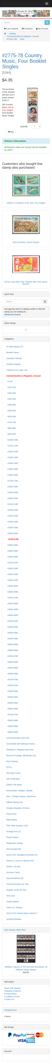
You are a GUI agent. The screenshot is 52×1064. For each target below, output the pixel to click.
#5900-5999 (12, 726)
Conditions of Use (12, 996)
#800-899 (11, 428)
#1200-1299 (12, 451)
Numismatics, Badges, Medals (19, 790)
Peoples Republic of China (17, 808)
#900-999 (11, 434)
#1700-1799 (12, 481)
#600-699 (11, 416)
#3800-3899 (12, 603)
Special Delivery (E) (14, 878)
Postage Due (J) (13, 831)
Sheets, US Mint (13, 866)
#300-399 (11, 399)
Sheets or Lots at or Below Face (20, 861)
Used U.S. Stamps (14, 907)
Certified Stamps (13, 364)
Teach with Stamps (12, 988)
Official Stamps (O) (14, 802)
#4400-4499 (12, 638)
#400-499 (11, 405)
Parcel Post (11, 814)
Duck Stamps (12, 761)
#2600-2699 (12, 533)
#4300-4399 (12, 633)
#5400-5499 (12, 697)
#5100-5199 (12, 679)
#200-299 (11, 393)
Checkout (27, 29)
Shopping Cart (10, 1010)
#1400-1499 (12, 463)
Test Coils (10, 896)
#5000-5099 (12, 674)
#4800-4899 (12, 662)
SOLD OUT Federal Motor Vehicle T (21, 913)
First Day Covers (13, 773)
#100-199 (11, 387)
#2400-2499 (12, 522)
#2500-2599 (12, 527)
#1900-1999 (12, 492)
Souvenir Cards (13, 872)
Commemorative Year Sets (18, 738)
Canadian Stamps (14, 358)
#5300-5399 (12, 691)
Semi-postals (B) (13, 849)
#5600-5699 (12, 709)
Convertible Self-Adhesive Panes (20, 744)
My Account (42, 29)
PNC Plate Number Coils (17, 826)
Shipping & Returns (12, 991)
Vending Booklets (13, 919)
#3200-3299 (12, 568)
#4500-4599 (12, 644)
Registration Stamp (14, 843)
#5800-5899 (12, 720)
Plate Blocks (11, 820)
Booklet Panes (12, 352)
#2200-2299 (12, 510)
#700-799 (11, 422)
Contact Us (9, 999)
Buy (11, 132)
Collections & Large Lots (16, 370)
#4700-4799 (12, 656)
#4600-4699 (12, 650)
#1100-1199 (12, 446)
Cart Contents (11, 29)
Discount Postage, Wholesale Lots (21, 755)
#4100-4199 (12, 621)
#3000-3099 (12, 557)
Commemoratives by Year (17, 884)
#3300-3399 (12, 574)
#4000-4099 (12, 615)
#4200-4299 (12, 627)
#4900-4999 (12, 668)
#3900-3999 (12, 609)
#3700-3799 (12, 598)
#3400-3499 (12, 580)
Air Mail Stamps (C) (14, 347)
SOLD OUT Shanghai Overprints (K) (22, 855)
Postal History (12, 837)
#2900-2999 (12, 551)
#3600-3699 (12, 592)
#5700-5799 (12, 714)
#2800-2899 (12, 545)
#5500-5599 (12, 703)
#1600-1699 (12, 475)
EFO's (9, 767)
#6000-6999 (12, 732)
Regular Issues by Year (16, 890)
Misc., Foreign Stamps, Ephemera (21, 796)
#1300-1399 (12, 457)
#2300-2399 (12, 516)
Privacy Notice (10, 994)
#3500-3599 (12, 586)
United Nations (12, 901)
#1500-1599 (12, 469)
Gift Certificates (13, 779)
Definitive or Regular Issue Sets (20, 750)
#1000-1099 (12, 440)
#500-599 (11, 411)
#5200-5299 (12, 685)
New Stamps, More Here (15, 930)
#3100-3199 (12, 563)
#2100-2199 (12, 504)
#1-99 (9, 381)
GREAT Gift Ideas (14, 785)
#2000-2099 (12, 498)
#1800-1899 (12, 487)
